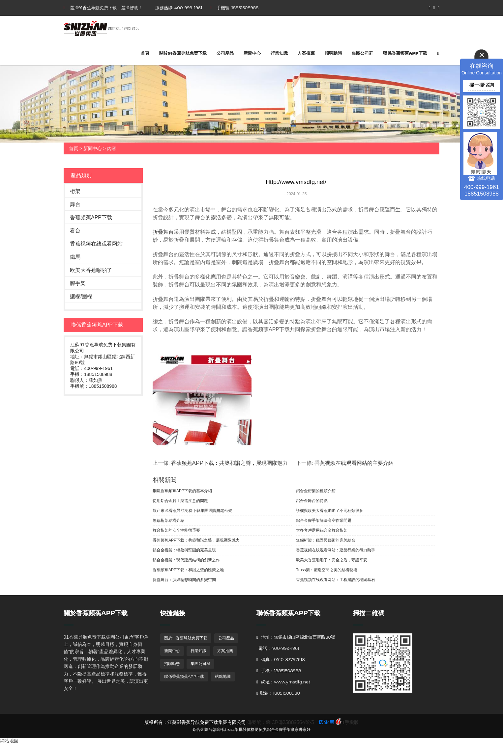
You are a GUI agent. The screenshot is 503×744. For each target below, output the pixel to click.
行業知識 (279, 53)
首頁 (145, 53)
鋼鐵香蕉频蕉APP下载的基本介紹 (182, 491)
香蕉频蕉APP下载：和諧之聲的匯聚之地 (188, 570)
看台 (75, 230)
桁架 (75, 191)
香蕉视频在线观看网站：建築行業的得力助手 (335, 550)
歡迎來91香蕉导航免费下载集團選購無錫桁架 (192, 510)
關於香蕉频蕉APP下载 (96, 613)
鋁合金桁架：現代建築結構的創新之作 (186, 560)
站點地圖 (223, 676)
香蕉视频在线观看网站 (96, 244)
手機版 (352, 722)
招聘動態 (333, 53)
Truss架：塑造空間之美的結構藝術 (326, 570)
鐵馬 (75, 257)
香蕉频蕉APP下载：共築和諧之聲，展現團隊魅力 (229, 463)
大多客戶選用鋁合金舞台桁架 (321, 530)
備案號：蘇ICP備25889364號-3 (280, 722)
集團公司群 (362, 53)
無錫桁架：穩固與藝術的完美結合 (325, 540)
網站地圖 (9, 740)
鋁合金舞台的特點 (312, 500)
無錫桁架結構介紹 (168, 520)
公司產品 (225, 53)
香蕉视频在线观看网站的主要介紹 (354, 463)
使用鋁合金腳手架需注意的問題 (180, 500)
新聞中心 (252, 53)
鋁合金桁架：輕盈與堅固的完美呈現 (184, 550)
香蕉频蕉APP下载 (91, 217)
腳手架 (78, 283)
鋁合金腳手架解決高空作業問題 (323, 520)
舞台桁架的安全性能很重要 (176, 530)
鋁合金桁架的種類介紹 (316, 491)
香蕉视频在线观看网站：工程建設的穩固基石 (335, 579)
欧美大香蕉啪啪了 (91, 270)
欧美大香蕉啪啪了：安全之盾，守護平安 (331, 560)
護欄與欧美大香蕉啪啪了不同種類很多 (329, 510)
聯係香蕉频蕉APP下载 (405, 53)
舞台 (75, 204)
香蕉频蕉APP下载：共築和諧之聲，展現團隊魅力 (196, 540)
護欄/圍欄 (81, 296)
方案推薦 (306, 53)
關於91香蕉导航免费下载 (183, 53)
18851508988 (244, 7)
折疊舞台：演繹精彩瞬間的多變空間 (184, 579)
